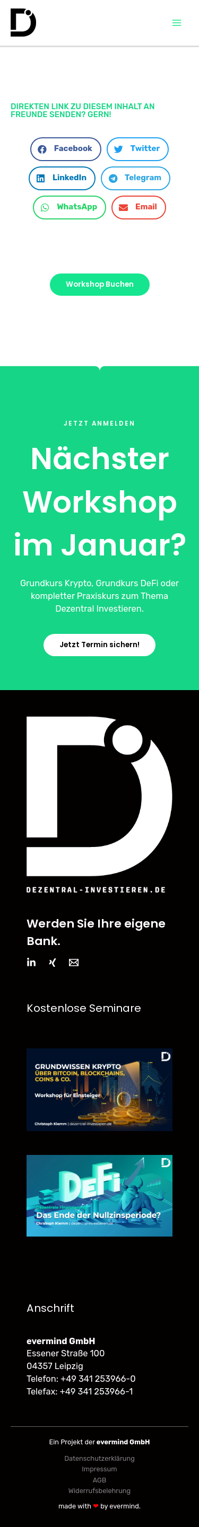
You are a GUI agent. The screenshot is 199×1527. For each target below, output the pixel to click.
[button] (65, 149)
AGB (100, 1480)
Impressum (99, 1469)
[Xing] (52, 962)
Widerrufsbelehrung (99, 1491)
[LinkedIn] (31, 962)
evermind (124, 1506)
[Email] (74, 962)
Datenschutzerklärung (99, 1458)
